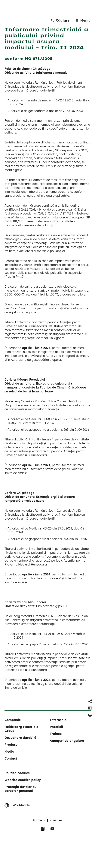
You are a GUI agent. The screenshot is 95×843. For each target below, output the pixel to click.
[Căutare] (60, 20)
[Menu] (82, 20)
